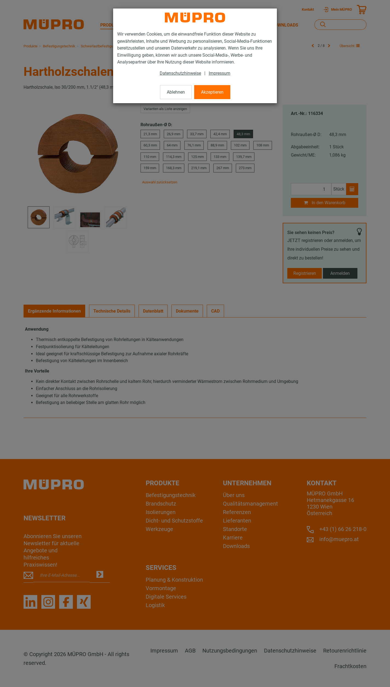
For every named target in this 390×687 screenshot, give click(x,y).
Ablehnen (176, 92)
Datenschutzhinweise (180, 73)
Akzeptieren (212, 92)
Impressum (219, 73)
